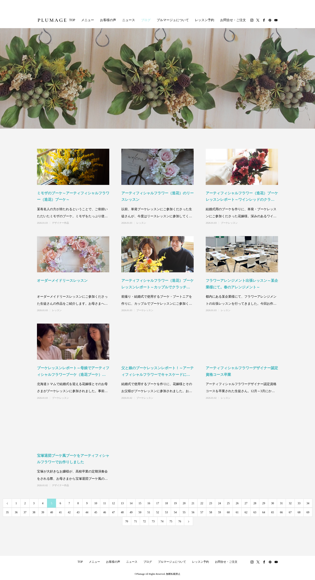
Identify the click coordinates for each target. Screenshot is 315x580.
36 (16, 512)
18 (166, 503)
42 (69, 512)
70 (126, 521)
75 (171, 521)
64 (263, 512)
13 (122, 503)
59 (219, 512)
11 (104, 503)
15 (140, 503)
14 (131, 503)
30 (272, 503)
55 (184, 512)
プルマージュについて (173, 20)
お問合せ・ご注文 (233, 20)
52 (157, 512)
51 (148, 512)
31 (281, 503)
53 (166, 512)
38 (34, 512)
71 (135, 521)
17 (157, 503)
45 (95, 512)
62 (246, 512)
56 (193, 512)
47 (113, 512)
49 (131, 512)
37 (25, 512)
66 (281, 512)
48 (122, 512)
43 (78, 512)
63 (255, 512)
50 (140, 512)
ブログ (146, 20)
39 (42, 512)
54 (175, 512)
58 (210, 512)
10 (95, 503)
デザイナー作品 (60, 223)
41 (60, 512)
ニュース (128, 20)
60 (228, 512)
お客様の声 (108, 20)
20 (184, 503)
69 (308, 512)
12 (113, 503)
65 (272, 512)
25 (228, 503)
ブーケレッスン (229, 223)
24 (219, 503)
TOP (72, 20)
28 (255, 503)
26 (237, 503)
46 (104, 512)
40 (51, 512)
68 (299, 512)
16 (148, 503)
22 (201, 503)
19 (175, 503)
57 (201, 512)
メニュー (87, 20)
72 (144, 521)
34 (308, 503)
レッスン (141, 223)
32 (290, 503)
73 (153, 521)
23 (210, 503)
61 (237, 512)
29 (263, 503)
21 (193, 503)
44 (87, 512)
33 (299, 503)
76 (179, 521)
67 (290, 512)
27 (246, 503)
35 (7, 512)
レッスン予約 (204, 20)
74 (162, 521)
